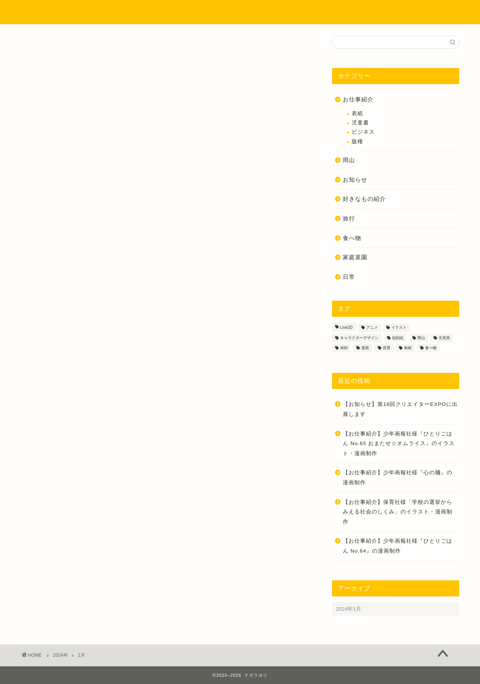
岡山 (349, 160)
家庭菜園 (355, 257)
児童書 (360, 123)
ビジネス (363, 132)
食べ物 (352, 238)
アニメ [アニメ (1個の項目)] (372, 328)
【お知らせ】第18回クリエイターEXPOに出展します (400, 409)
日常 (349, 276)
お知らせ (355, 179)
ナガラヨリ (44, 12)
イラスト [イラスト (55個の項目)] (399, 328)
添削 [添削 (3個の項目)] (344, 348)
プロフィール (189, 12)
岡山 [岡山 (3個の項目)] (421, 338)
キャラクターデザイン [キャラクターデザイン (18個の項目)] (359, 338)
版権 (357, 141)
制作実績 (234, 12)
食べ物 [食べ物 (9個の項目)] (431, 348)
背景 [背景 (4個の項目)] (386, 348)
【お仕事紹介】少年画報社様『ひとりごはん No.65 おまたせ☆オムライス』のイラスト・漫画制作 (399, 443)
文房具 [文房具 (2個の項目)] (444, 338)
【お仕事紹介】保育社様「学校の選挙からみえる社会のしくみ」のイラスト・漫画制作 (397, 512)
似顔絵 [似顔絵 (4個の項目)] (398, 338)
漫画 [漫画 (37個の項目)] (365, 348)
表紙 (357, 113)
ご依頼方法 (354, 12)
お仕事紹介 (358, 99)
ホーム (147, 12)
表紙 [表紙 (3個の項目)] (408, 348)
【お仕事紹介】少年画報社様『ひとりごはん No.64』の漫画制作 (397, 546)
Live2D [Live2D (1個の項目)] (346, 328)
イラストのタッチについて (293, 12)
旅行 (349, 218)
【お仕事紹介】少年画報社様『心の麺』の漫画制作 (397, 477)
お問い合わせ (401, 12)
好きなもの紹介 (364, 198)
